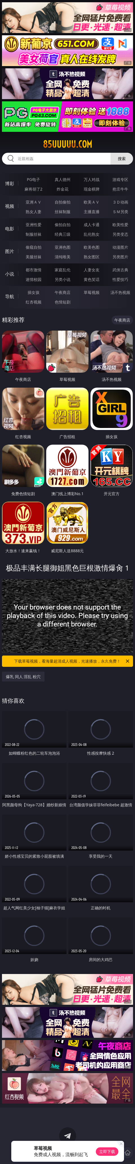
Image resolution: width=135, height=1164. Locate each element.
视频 (9, 206)
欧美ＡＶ (91, 202)
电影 (9, 229)
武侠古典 (120, 269)
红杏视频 (33, 302)
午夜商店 (62, 292)
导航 (9, 296)
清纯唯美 (62, 256)
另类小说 (62, 279)
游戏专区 (120, 179)
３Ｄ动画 (120, 202)
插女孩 (33, 292)
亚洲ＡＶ (33, 202)
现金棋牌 (91, 189)
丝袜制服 (62, 211)
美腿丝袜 (33, 256)
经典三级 (62, 234)
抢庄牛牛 (120, 189)
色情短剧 (62, 302)
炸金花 (62, 189)
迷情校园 (33, 279)
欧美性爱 (120, 224)
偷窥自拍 (33, 247)
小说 (9, 274)
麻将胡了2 (34, 189)
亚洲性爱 (33, 224)
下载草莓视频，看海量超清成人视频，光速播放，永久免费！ (72, 661)
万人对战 (91, 179)
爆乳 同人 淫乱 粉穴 (23, 676)
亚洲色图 (62, 247)
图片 (9, 251)
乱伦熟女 (91, 234)
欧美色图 (91, 247)
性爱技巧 (120, 279)
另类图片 (120, 256)
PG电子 (33, 179)
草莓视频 (91, 292)
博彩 (9, 183)
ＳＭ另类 (120, 211)
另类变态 (120, 234)
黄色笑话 (91, 279)
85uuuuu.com (67, 144)
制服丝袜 (33, 234)
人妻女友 (91, 269)
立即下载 (107, 1151)
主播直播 (91, 211)
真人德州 (62, 179)
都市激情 (33, 269)
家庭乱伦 (62, 269)
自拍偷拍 (62, 202)
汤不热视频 (120, 292)
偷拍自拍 (62, 224)
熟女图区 (91, 256)
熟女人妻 (33, 211)
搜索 (122, 158)
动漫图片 (120, 247)
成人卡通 (91, 224)
